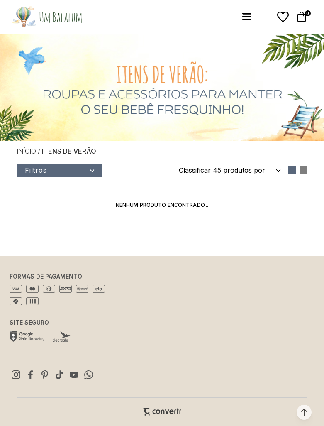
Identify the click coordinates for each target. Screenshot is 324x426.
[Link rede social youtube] (74, 374)
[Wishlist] (282, 17)
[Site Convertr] (162, 412)
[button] (304, 412)
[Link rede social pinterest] (45, 374)
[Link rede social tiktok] (59, 374)
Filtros (36, 170)
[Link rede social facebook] (30, 374)
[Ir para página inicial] (26, 151)
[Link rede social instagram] (16, 374)
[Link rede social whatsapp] (88, 374)
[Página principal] (42, 16)
